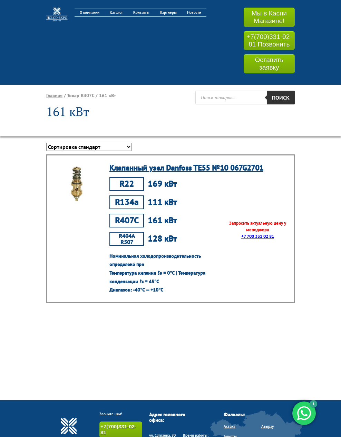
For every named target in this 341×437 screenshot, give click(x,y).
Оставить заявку (269, 63)
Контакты (141, 12)
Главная (54, 95)
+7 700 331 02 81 (257, 236)
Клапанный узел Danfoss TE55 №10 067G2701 (186, 168)
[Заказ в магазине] (89, 147)
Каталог (116, 12)
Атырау (267, 426)
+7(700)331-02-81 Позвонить (269, 40)
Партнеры (168, 12)
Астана (229, 426)
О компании (89, 12)
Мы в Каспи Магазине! (269, 17)
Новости (194, 12)
